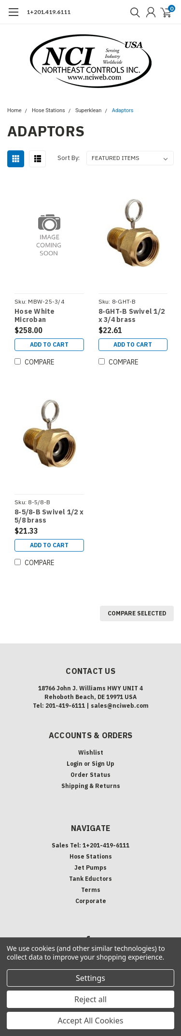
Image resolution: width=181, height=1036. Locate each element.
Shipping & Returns (90, 785)
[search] (132, 12)
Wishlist (90, 752)
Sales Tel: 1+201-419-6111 (90, 845)
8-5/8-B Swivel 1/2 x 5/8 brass (49, 516)
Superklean (88, 110)
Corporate (90, 901)
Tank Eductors (90, 878)
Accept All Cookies (91, 1020)
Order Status (90, 774)
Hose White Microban (34, 315)
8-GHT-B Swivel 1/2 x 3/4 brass (131, 315)
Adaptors (123, 110)
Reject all (90, 999)
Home (14, 110)
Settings (90, 978)
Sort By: (68, 158)
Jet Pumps (90, 867)
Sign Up (103, 763)
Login (75, 763)
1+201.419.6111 (48, 11)
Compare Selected (137, 613)
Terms (90, 889)
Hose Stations (48, 110)
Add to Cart (49, 344)
